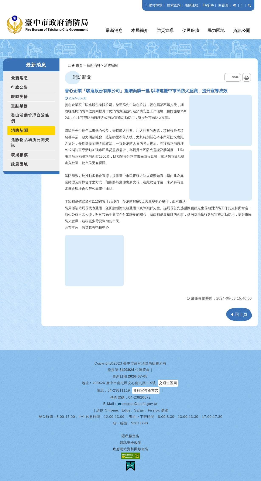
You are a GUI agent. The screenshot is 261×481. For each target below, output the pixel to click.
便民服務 (190, 30)
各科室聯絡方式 (145, 390)
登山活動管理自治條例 (30, 118)
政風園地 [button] (19, 164)
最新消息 (114, 30)
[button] (234, 5)
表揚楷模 (19, 155)
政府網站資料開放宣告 (131, 449)
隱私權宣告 (130, 436)
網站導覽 (155, 5)
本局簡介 (139, 30)
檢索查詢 (174, 5)
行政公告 (19, 87)
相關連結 (191, 5)
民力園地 (216, 30)
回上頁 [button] (241, 314)
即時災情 (19, 97)
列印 (246, 77)
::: (147, 5)
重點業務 (19, 106)
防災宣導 (165, 30)
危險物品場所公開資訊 (30, 143)
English (208, 5)
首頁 (77, 65)
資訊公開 (241, 30)
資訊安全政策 (130, 442)
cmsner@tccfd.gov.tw (138, 404)
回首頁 (223, 5)
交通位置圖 (168, 383)
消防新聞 (19, 130)
